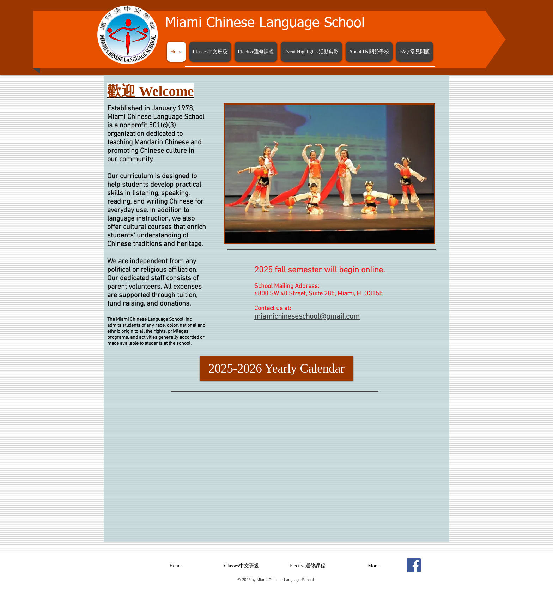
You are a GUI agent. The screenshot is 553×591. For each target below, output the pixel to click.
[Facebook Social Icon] (414, 565)
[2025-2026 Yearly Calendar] (276, 368)
